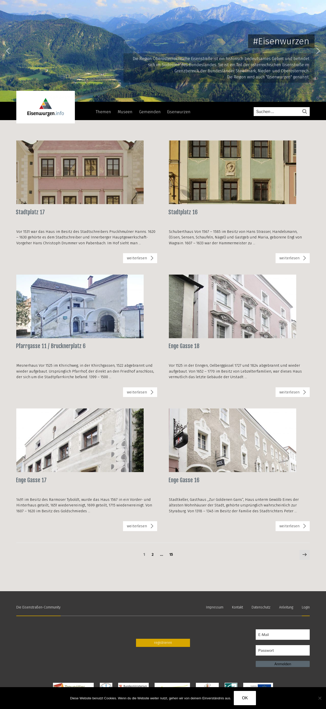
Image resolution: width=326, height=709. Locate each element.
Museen (125, 111)
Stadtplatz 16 (183, 212)
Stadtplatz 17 (30, 212)
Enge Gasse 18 (183, 346)
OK (245, 698)
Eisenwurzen (179, 111)
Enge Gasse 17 (31, 480)
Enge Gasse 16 (183, 480)
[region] (163, 51)
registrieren (163, 643)
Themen (103, 111)
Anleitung (286, 607)
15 (172, 554)
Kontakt (237, 607)
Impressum (214, 607)
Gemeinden (150, 111)
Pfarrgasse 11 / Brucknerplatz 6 (51, 346)
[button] (8, 51)
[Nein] (319, 698)
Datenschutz (261, 607)
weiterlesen (137, 259)
